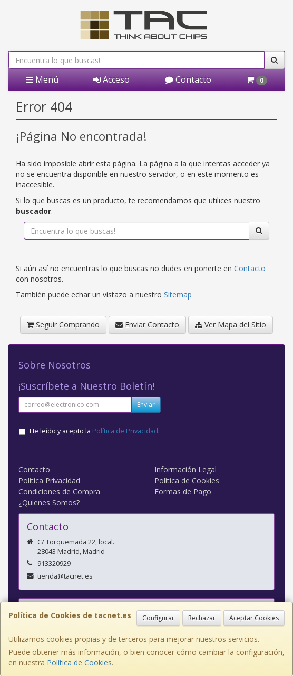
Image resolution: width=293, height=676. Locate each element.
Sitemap (178, 295)
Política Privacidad (49, 480)
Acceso (111, 79)
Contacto (188, 79)
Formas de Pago (182, 491)
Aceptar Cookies (254, 617)
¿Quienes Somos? (49, 503)
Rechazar (202, 617)
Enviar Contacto (147, 325)
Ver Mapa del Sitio (230, 325)
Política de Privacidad (125, 430)
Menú (42, 79)
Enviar (146, 404)
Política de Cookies (79, 663)
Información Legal (185, 469)
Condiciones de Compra (59, 491)
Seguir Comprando (63, 325)
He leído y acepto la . (95, 430)
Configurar (158, 617)
